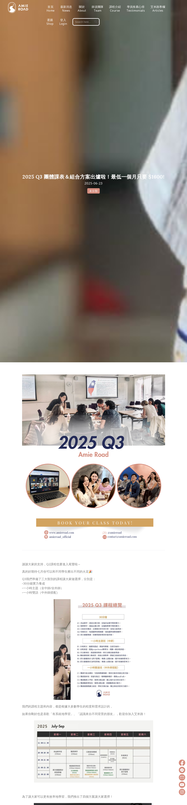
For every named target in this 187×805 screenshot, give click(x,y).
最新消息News (66, 9)
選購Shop (50, 23)
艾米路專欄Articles (157, 9)
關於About (82, 9)
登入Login (63, 23)
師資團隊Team (97, 9)
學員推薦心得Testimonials (135, 9)
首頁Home (50, 9)
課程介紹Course (115, 9)
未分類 (93, 191)
